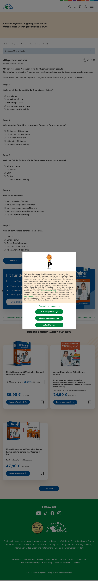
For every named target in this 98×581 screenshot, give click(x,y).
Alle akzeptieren (49, 311)
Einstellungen (29, 296)
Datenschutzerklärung (48, 291)
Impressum (55, 306)
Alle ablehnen (49, 325)
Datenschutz (44, 306)
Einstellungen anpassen (49, 318)
